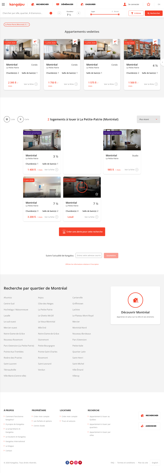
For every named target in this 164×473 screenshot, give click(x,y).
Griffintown (77, 303)
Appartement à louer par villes (100, 433)
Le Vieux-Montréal (46, 321)
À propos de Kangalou (15, 424)
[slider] (91, 14)
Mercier (76, 321)
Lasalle (7, 315)
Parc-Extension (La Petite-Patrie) (19, 345)
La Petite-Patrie (45, 309)
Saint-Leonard (44, 363)
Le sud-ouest (10, 321)
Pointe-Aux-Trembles (14, 351)
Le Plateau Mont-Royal (83, 315)
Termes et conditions (126, 462)
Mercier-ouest (10, 327)
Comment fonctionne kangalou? (14, 418)
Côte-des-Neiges (45, 303)
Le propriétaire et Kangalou (13, 430)
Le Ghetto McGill (46, 315)
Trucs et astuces (68, 421)
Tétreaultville (10, 369)
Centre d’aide (39, 426)
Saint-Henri (77, 357)
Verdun (41, 369)
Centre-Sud (9, 303)
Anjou (41, 297)
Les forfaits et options (43, 421)
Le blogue (10, 446)
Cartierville (77, 297)
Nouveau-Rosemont (13, 339)
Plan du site (143, 462)
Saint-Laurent (10, 363)
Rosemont (43, 357)
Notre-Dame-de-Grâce (14, 333)
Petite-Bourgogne (46, 345)
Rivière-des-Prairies (13, 357)
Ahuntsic (8, 297)
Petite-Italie (77, 345)
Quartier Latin (79, 351)
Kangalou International (15, 441)
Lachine (76, 309)
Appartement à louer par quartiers (100, 426)
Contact (9, 450)
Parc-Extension (79, 339)
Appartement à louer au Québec (100, 418)
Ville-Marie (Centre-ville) (15, 375)
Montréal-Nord (79, 327)
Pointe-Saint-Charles (47, 351)
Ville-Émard (77, 369)
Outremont (43, 339)
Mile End (42, 327)
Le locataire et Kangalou (16, 437)
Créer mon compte (41, 416)
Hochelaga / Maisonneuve (16, 309)
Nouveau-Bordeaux (81, 333)
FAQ (112, 462)
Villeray (75, 375)
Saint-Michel (78, 363)
